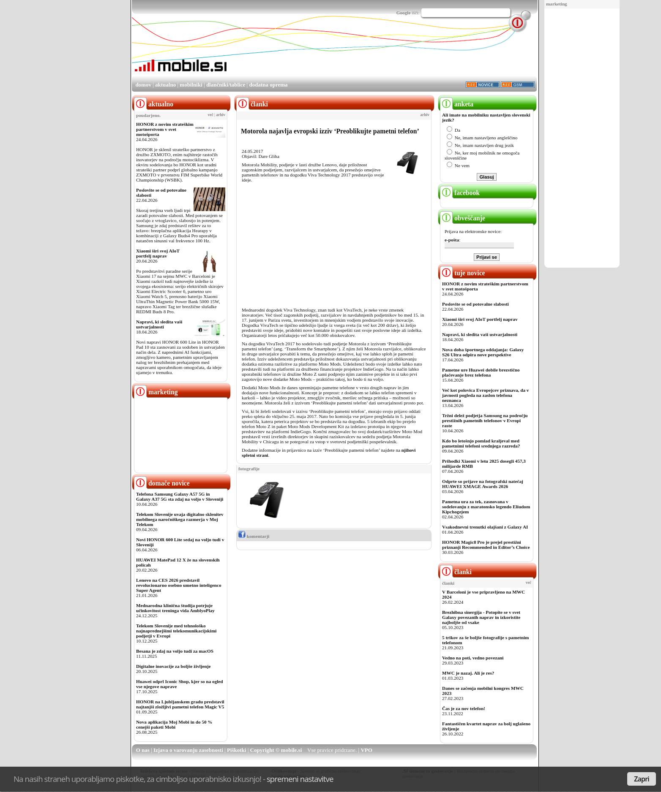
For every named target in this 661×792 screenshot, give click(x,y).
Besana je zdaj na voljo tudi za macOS (174, 651)
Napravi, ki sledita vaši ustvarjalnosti (159, 324)
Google (403, 12)
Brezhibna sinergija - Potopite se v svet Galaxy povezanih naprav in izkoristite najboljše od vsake (481, 617)
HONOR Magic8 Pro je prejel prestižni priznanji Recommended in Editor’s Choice (486, 545)
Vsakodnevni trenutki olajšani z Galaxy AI (485, 526)
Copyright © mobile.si (276, 750)
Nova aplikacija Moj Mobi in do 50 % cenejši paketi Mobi (174, 724)
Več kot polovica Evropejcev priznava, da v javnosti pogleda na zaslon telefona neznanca (485, 395)
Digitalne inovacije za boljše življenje (173, 666)
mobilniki (191, 84)
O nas (143, 750)
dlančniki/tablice (225, 84)
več (210, 115)
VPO (366, 750)
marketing (556, 3)
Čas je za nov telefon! (463, 708)
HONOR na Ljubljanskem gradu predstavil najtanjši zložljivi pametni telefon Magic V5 (180, 704)
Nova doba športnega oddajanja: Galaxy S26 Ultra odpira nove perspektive (483, 352)
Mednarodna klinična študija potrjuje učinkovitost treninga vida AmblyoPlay (175, 608)
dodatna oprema (268, 84)
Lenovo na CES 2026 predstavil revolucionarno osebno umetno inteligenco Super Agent (178, 585)
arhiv (220, 115)
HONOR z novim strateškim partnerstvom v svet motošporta (165, 129)
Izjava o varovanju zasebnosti (188, 750)
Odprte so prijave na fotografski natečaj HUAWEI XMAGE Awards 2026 (482, 484)
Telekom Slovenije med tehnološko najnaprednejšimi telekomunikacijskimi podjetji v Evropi (176, 630)
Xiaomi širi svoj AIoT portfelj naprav (158, 253)
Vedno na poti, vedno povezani (472, 657)
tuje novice (462, 273)
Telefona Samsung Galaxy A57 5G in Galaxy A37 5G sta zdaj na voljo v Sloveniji (179, 496)
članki (456, 571)
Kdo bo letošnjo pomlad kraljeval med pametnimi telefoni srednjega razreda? (481, 443)
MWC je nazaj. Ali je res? (468, 672)
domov (143, 84)
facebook (460, 192)
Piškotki (236, 750)
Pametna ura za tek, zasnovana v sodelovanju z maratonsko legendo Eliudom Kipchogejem (486, 506)
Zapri (641, 779)
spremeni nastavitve (300, 778)
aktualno (165, 84)
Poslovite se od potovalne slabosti (475, 303)
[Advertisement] (582, 138)
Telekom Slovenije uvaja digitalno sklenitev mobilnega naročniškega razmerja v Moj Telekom (180, 519)
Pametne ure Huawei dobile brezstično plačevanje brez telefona (481, 372)
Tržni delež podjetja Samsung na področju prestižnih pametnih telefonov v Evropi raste (485, 420)
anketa (456, 104)
